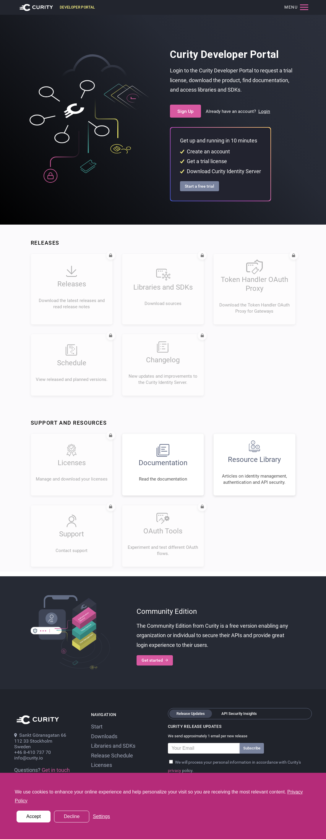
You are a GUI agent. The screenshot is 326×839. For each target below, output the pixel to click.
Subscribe (251, 748)
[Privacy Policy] (171, 762)
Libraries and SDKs (113, 746)
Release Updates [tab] (190, 713)
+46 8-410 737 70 (32, 752)
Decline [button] (72, 816)
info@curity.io (28, 758)
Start (97, 727)
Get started (155, 660)
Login (264, 111)
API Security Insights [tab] (239, 713)
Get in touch (56, 770)
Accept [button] (33, 816)
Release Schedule (112, 756)
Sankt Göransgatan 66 (40, 735)
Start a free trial (199, 186)
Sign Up (185, 111)
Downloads (104, 736)
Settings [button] (101, 816)
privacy (175, 770)
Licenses (101, 765)
